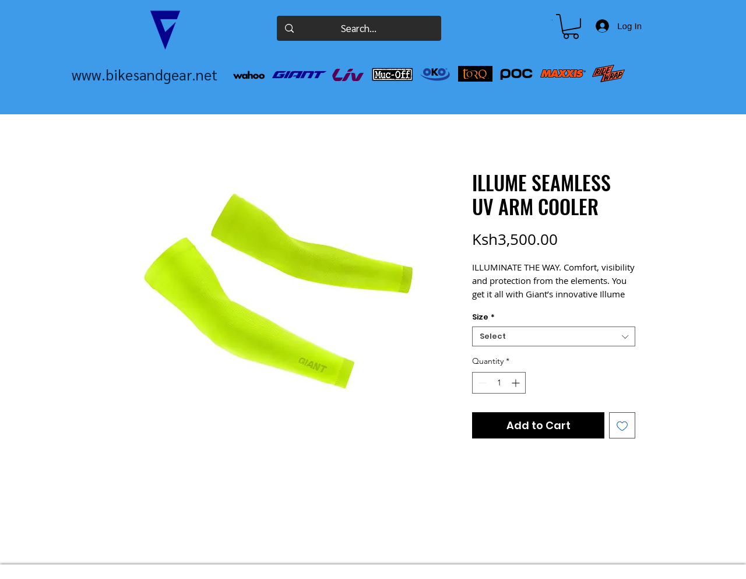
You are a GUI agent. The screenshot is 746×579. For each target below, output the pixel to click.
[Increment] (516, 383)
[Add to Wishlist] (622, 425)
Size (483, 317)
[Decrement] (481, 383)
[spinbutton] (498, 383)
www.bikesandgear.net (144, 74)
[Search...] (359, 28)
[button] (571, 26)
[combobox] (553, 336)
